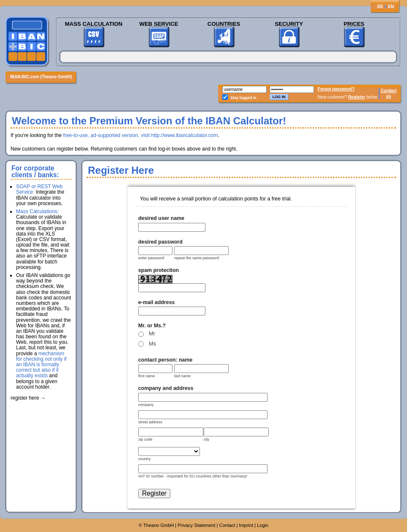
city (207, 439)
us (388, 96)
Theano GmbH (158, 525)
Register (356, 97)
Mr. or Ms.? (152, 326)
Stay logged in (243, 98)
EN (391, 6)
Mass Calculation (93, 24)
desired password (160, 242)
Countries (224, 24)
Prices (354, 24)
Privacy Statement (196, 525)
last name (182, 376)
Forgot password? (336, 89)
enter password (151, 258)
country (144, 459)
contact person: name (165, 360)
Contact (388, 90)
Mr (152, 333)
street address (150, 422)
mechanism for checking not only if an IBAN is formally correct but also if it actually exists (41, 365)
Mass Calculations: (37, 211)
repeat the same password (196, 258)
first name (146, 376)
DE (380, 6)
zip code (145, 439)
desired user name (161, 218)
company (146, 405)
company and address (165, 388)
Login (262, 525)
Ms (152, 343)
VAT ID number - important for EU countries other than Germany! (192, 476)
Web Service (158, 24)
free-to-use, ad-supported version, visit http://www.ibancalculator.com (140, 135)
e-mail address (156, 302)
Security (289, 24)
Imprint (246, 525)
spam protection (158, 270)
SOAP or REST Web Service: (39, 189)
